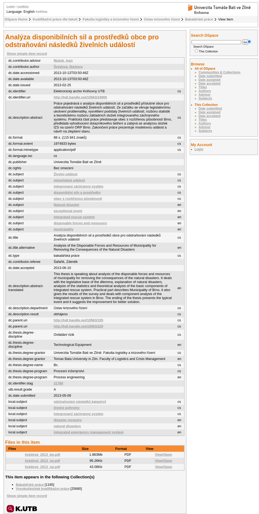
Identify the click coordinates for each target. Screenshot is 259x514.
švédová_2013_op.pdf (42, 467)
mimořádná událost (69, 180)
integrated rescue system (74, 217)
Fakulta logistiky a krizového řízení (111, 19)
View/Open (163, 455)
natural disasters (67, 426)
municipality (64, 229)
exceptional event (68, 211)
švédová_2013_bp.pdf (42, 455)
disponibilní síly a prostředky (77, 192)
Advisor (205, 95)
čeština (41, 12)
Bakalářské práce (199, 19)
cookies (23, 6)
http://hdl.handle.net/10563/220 (78, 326)
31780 (58, 383)
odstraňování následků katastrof (80, 402)
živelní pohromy (66, 408)
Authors (205, 91)
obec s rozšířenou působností (78, 199)
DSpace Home (16, 19)
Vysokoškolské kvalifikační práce (43, 489)
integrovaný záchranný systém (78, 186)
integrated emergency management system (89, 432)
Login (11, 6)
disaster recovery (68, 420)
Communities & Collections (220, 72)
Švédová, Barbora (68, 67)
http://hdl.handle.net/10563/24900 (80, 97)
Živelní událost (66, 174)
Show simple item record (27, 54)
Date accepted (209, 83)
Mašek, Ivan (63, 61)
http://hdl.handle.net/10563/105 (78, 320)
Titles (203, 87)
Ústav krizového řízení (162, 19)
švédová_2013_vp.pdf (42, 461)
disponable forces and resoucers (80, 223)
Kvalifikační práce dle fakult (55, 19)
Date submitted (210, 76)
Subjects (205, 98)
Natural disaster (66, 205)
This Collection (206, 51)
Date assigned (209, 80)
